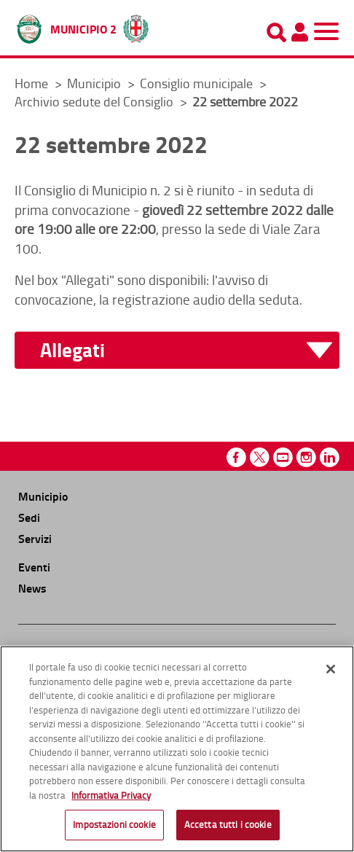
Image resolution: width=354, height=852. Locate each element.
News (32, 587)
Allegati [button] (72, 350)
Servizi (35, 538)
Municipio (95, 83)
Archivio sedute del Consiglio (95, 101)
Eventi (34, 566)
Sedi (29, 517)
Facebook (236, 457)
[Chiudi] (331, 669)
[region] (177, 749)
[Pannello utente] (299, 32)
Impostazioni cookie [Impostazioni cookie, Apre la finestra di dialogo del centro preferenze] (114, 824)
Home (31, 83)
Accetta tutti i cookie (228, 824)
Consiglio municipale (198, 83)
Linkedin (329, 457)
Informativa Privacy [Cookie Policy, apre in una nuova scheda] (111, 795)
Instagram (306, 457)
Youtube (283, 457)
